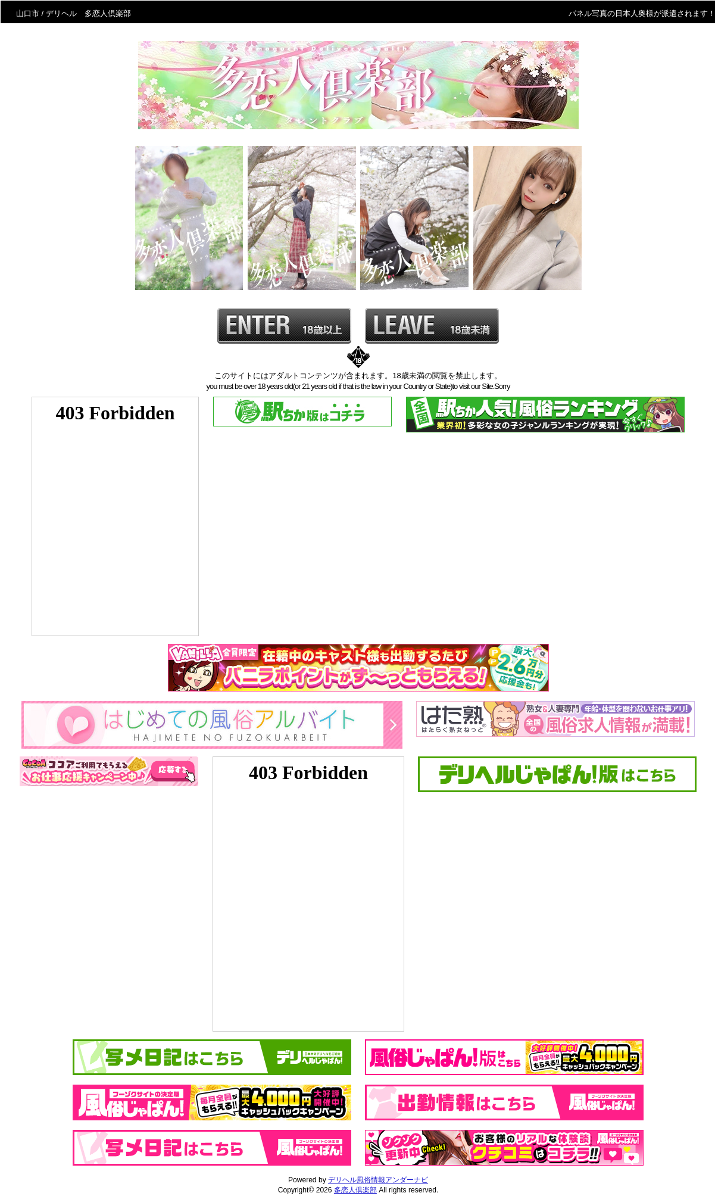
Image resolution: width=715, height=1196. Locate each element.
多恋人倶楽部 (355, 1190)
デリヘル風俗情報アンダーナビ (378, 1180)
